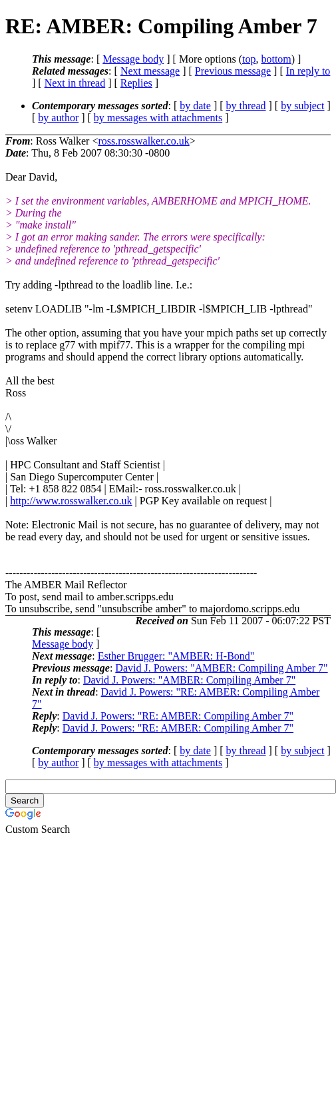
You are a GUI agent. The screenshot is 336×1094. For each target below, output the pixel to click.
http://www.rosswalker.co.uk (71, 500)
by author (58, 117)
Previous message (233, 71)
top (248, 59)
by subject (302, 105)
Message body (133, 59)
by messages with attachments (158, 117)
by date (195, 105)
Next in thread (75, 83)
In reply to (308, 71)
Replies (136, 83)
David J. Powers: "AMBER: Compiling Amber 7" (221, 668)
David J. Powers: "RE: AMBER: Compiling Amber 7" (178, 716)
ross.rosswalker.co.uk (143, 141)
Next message (150, 71)
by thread (246, 105)
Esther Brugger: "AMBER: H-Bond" (176, 656)
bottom (276, 59)
